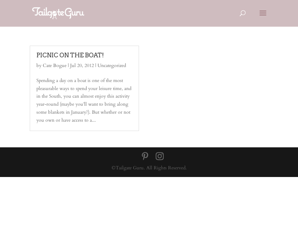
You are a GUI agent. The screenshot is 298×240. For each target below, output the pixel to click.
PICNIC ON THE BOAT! (70, 55)
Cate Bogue (54, 65)
